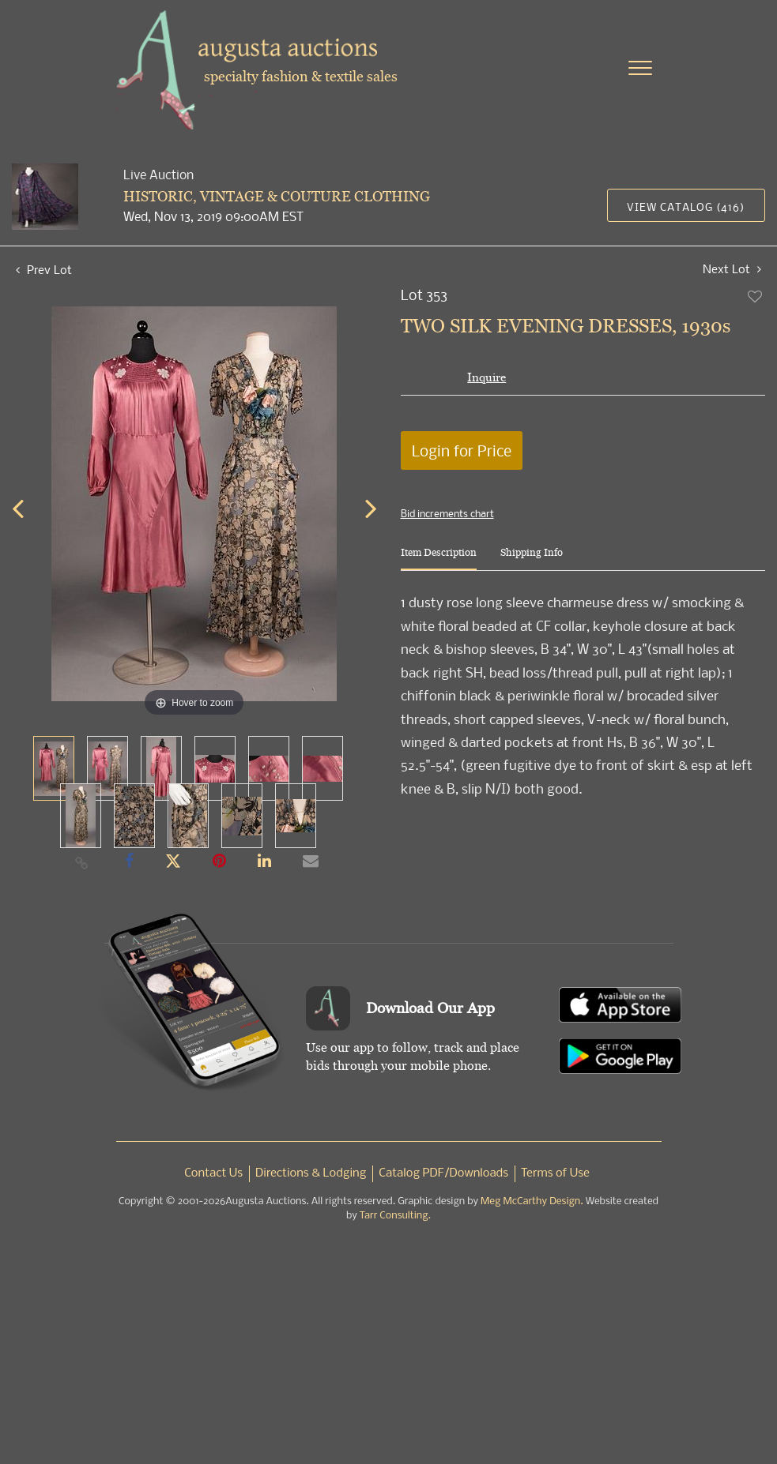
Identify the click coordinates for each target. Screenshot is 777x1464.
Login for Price (461, 450)
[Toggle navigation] (640, 68)
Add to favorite (755, 296)
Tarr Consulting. (395, 1216)
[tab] (439, 558)
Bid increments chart (447, 513)
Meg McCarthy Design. (532, 1201)
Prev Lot (44, 269)
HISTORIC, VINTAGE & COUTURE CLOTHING (276, 196)
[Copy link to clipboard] (81, 862)
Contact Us (213, 1173)
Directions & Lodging (310, 1173)
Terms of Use (555, 1173)
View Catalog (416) (686, 206)
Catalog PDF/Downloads (443, 1173)
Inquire (486, 377)
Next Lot (732, 269)
